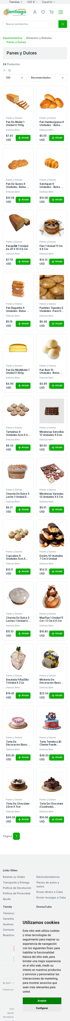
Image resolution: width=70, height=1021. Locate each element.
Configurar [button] (42, 1008)
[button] (51, 11)
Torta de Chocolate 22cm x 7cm (17, 805)
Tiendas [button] (14, 1)
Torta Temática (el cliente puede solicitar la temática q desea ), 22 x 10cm (52, 743)
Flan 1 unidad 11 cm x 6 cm (51, 247)
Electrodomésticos (48, 876)
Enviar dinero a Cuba (49, 891)
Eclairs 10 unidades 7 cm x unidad (51, 557)
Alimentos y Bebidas (39, 37)
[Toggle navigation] (61, 12)
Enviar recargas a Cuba (51, 897)
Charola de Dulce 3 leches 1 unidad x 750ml (17, 619)
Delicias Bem (13, 130)
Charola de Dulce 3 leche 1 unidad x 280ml (17, 495)
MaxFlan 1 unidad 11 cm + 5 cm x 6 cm (51, 619)
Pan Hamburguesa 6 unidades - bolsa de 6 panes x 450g (52, 124)
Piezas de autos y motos (47, 884)
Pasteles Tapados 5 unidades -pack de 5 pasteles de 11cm (51, 309)
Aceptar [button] (42, 1000)
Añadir (23, 138)
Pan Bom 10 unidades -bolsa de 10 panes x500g (51, 372)
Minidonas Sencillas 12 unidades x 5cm (52, 433)
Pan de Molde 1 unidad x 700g (15, 124)
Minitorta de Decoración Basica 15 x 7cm (51, 681)
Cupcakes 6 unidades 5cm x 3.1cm (15, 557)
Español (47, 1)
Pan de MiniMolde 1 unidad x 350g (17, 371)
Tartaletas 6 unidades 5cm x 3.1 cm (17, 433)
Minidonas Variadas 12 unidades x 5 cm (51, 495)
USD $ (31, 1)
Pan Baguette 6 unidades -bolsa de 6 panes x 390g (18, 309)
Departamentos (12, 37)
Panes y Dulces (16, 42)
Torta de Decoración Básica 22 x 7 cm (17, 743)
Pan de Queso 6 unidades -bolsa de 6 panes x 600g (18, 185)
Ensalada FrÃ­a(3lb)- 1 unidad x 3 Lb (18, 681)
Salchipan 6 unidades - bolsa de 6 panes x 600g (52, 185)
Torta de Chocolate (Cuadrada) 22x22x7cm (51, 805)
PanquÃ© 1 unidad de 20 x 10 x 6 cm (17, 247)
